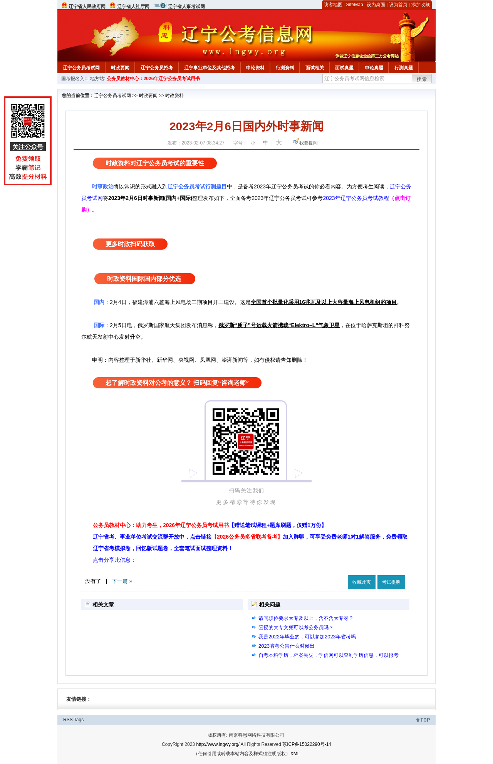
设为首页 (398, 4)
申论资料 (255, 68)
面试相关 (314, 68)
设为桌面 (376, 4)
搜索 (422, 79)
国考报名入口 (75, 78)
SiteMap (354, 4)
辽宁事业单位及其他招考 (209, 68)
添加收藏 (420, 4)
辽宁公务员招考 (157, 68)
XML (295, 753)
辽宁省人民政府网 (87, 6)
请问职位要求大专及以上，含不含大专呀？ (306, 618)
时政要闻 (120, 68)
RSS (68, 719)
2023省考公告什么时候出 (286, 646)
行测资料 (285, 68)
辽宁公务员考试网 (81, 68)
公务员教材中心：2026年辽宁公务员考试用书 (153, 78)
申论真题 (374, 68)
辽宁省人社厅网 (133, 6)
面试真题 (344, 68)
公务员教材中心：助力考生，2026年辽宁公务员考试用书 (210, 525)
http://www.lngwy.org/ (218, 744)
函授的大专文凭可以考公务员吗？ (296, 627)
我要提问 (308, 143)
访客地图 (333, 4)
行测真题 (403, 68)
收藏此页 (361, 582)
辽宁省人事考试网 (186, 6)
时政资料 (174, 95)
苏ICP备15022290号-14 (306, 744)
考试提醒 (391, 582)
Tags (79, 719)
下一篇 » (122, 581)
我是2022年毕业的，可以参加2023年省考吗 (307, 637)
